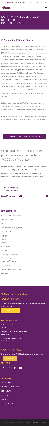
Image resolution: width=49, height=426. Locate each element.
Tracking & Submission (10, 255)
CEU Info (4, 251)
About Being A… (6, 232)
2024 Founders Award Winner (11, 338)
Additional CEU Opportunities (12, 269)
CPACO (4, 242)
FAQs (4, 223)
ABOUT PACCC (6, 383)
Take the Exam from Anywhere (11, 228)
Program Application (9, 258)
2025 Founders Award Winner (11, 325)
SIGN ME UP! (9, 358)
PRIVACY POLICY (7, 404)
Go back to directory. (11, 188)
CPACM (4, 239)
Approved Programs (9, 261)
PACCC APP (5, 395)
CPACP (4, 236)
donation (9, 306)
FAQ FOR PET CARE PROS (10, 387)
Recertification (6, 265)
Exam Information (7, 219)
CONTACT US (5, 399)
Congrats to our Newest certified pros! (14, 332)
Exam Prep (4, 274)
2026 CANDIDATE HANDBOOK (11, 215)
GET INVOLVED (6, 391)
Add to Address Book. (11, 191)
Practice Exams (6, 246)
